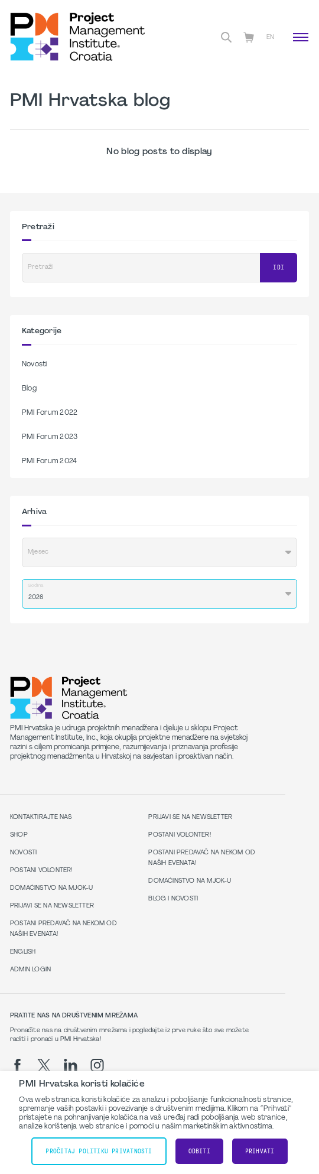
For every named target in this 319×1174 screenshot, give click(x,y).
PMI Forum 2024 (49, 461)
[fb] (17, 1065)
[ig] (97, 1065)
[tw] (44, 1065)
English (22, 952)
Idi (278, 267)
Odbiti (199, 1151)
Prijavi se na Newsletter (52, 906)
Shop (19, 835)
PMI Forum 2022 (49, 413)
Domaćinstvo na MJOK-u (51, 888)
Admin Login (30, 970)
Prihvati (260, 1151)
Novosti (34, 364)
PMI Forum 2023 (49, 437)
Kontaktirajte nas (41, 817)
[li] (70, 1065)
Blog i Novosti (173, 899)
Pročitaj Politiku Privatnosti (98, 1151)
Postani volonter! (41, 870)
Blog (29, 388)
